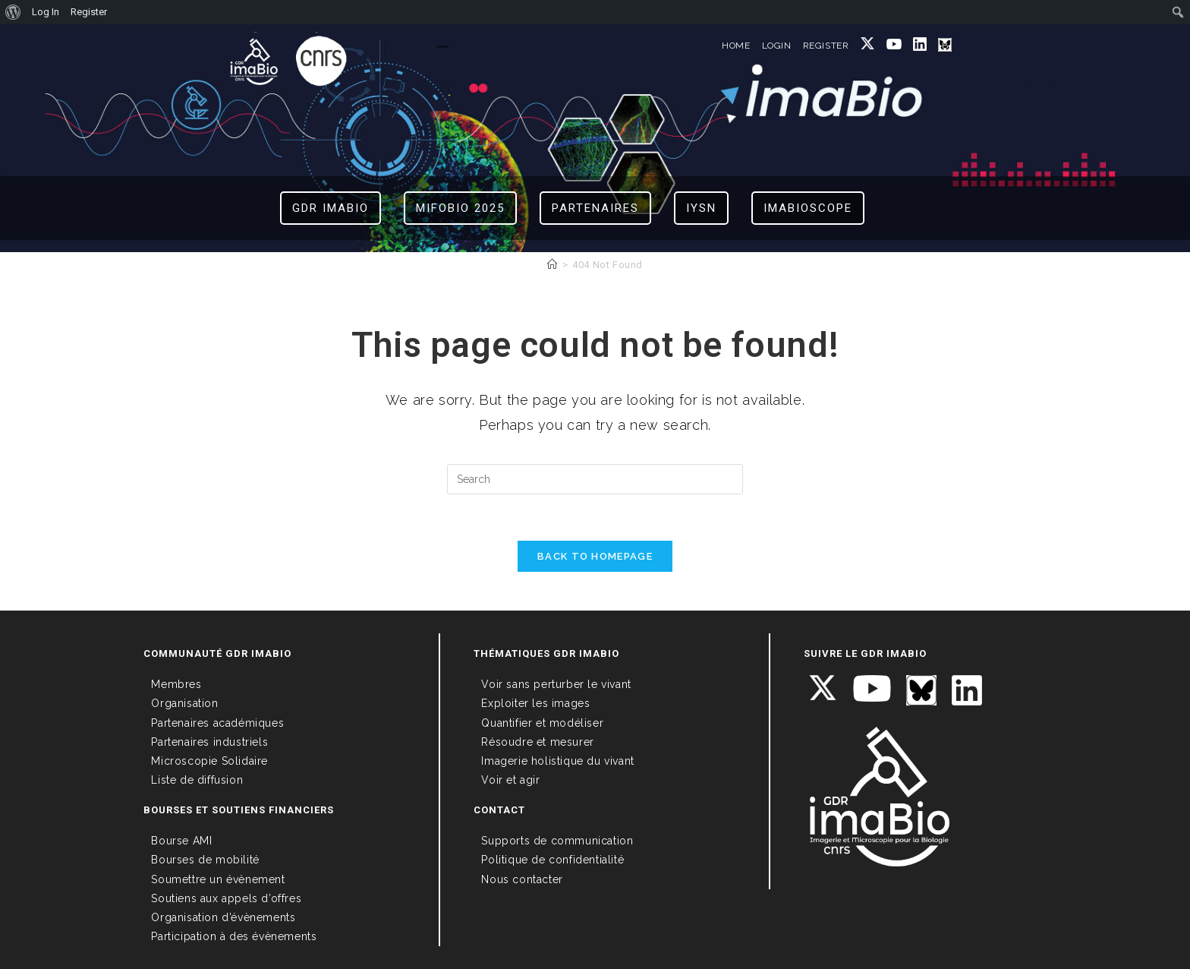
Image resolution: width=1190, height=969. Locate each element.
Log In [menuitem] (45, 11)
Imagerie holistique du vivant (557, 761)
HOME (736, 45)
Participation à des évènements (233, 936)
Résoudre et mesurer (537, 742)
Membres (176, 684)
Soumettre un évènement (218, 879)
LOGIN (777, 45)
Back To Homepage (595, 556)
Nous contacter (521, 879)
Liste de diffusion (197, 780)
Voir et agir (510, 780)
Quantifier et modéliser (542, 723)
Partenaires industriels (209, 742)
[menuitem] (13, 12)
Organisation (184, 703)
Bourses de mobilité (205, 860)
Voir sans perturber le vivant (556, 684)
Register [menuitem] (89, 11)
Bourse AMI (181, 841)
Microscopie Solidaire (209, 761)
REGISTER (826, 45)
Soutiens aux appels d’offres (226, 898)
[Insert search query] (595, 479)
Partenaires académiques (217, 723)
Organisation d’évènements (223, 917)
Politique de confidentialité (552, 860)
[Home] (552, 264)
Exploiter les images (535, 703)
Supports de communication (557, 841)
